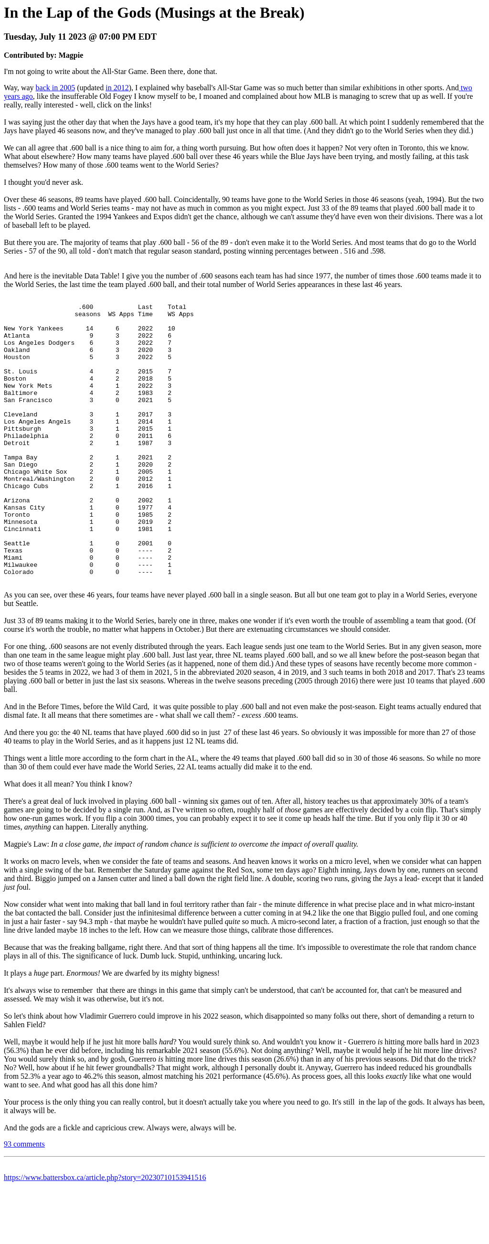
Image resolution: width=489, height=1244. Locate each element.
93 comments (24, 1198)
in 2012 (117, 88)
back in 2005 (55, 88)
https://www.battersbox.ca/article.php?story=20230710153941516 (105, 1232)
